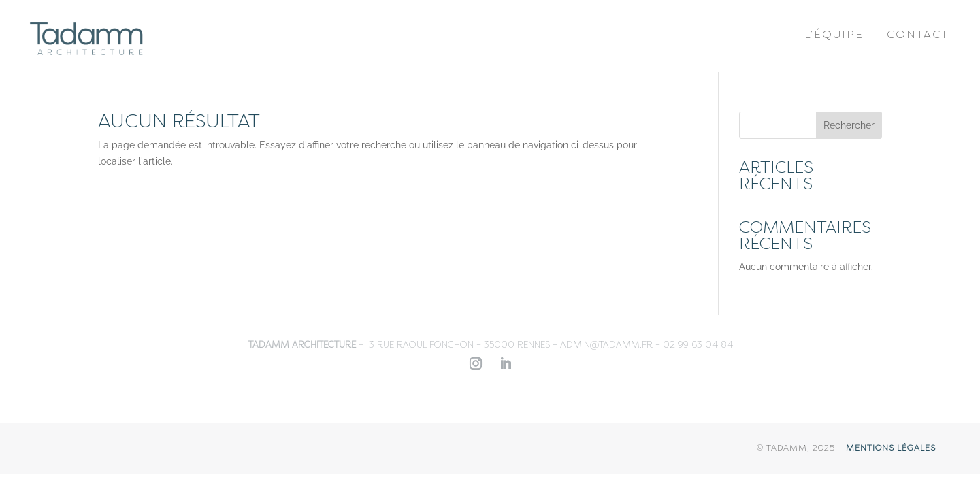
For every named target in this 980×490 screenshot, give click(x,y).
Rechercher (849, 125)
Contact (918, 34)
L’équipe (834, 34)
